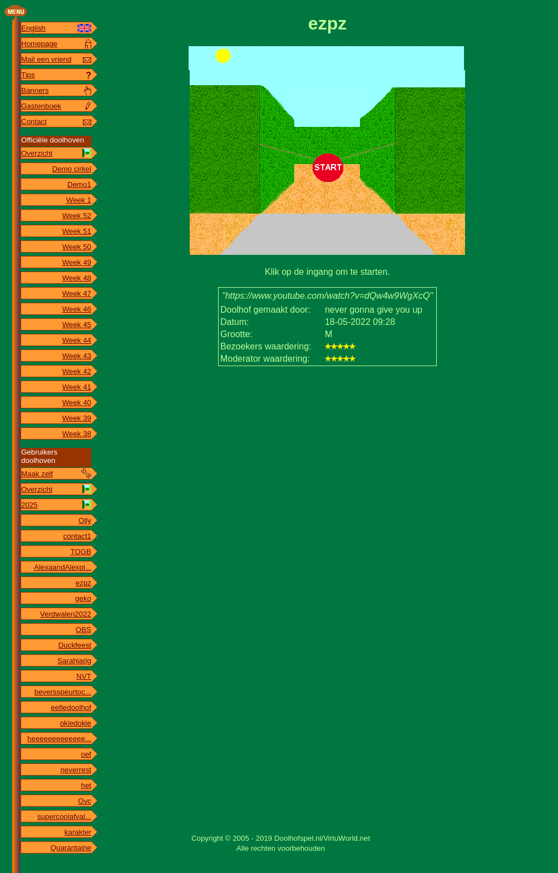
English (33, 28)
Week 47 (76, 293)
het (86, 785)
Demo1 (79, 184)
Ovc (84, 801)
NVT (83, 676)
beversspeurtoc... (62, 692)
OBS (83, 629)
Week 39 (76, 418)
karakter (78, 832)
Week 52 (76, 215)
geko (83, 598)
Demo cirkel (71, 169)
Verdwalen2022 (65, 614)
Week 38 (76, 434)
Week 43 (76, 356)
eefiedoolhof (71, 707)
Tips (28, 75)
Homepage (39, 44)
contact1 (77, 536)
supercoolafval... (64, 816)
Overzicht (36, 153)
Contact (34, 121)
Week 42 (76, 371)
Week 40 (76, 402)
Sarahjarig (74, 661)
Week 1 (78, 200)
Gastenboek (41, 106)
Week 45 (76, 324)
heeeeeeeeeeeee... (59, 738)
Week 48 (76, 278)
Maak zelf (37, 474)
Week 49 (76, 262)
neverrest (75, 770)
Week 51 (76, 231)
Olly (84, 520)
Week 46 (76, 309)
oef (86, 754)
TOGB (80, 552)
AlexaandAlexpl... (62, 567)
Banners (35, 90)
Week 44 (76, 340)
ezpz (83, 583)
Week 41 (76, 387)
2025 (29, 505)
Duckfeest (74, 645)
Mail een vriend (46, 59)
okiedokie (75, 723)
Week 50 (76, 247)
